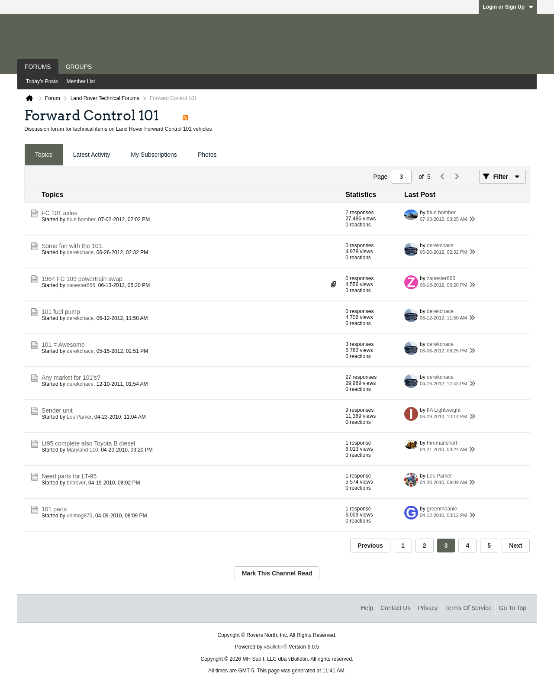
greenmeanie (442, 509)
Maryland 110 (82, 450)
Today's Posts (42, 81)
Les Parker (79, 417)
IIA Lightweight (444, 410)
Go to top (512, 607)
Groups (79, 66)
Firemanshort (442, 443)
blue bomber (81, 219)
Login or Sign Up (508, 7)
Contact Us (395, 607)
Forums (38, 66)
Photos (207, 154)
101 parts (54, 509)
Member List (81, 81)
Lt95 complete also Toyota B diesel (88, 443)
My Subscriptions (154, 154)
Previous (370, 545)
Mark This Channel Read (277, 573)
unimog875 (79, 516)
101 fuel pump (61, 311)
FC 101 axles (59, 213)
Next (515, 545)
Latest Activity (91, 154)
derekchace (80, 252)
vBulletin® (275, 647)
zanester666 (81, 285)
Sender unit (57, 410)
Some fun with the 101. (72, 245)
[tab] (44, 155)
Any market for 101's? (71, 377)
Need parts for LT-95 (69, 476)
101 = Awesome (63, 344)
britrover (76, 483)
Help (367, 607)
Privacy (428, 607)
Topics (43, 154)
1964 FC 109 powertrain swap (82, 278)
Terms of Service (468, 607)
